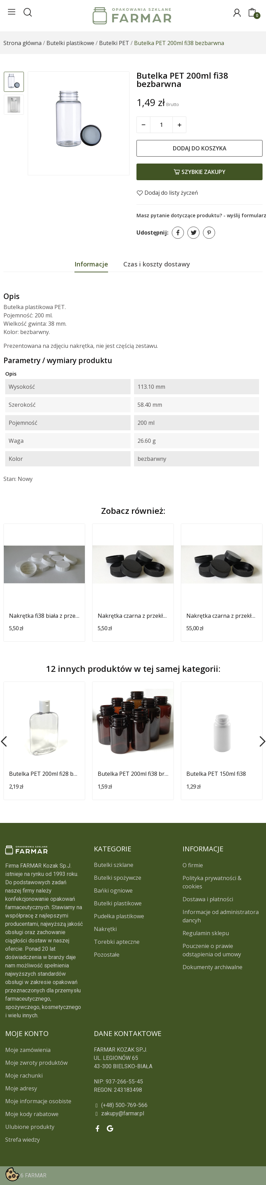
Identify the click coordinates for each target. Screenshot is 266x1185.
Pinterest (209, 233)
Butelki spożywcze (117, 877)
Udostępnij (178, 233)
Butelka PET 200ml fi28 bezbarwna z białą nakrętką (44, 774)
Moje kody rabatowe (32, 1114)
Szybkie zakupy (199, 172)
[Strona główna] (22, 43)
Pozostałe (106, 954)
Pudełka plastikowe (119, 916)
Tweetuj (193, 233)
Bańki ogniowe (113, 890)
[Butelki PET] (114, 43)
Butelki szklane (113, 865)
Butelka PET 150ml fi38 (216, 774)
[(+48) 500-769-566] (155, 1105)
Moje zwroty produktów (36, 1062)
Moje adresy (21, 1088)
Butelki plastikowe (118, 903)
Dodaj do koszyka (200, 148)
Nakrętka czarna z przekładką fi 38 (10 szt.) (133, 616)
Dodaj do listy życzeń (167, 192)
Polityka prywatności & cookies (212, 882)
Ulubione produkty (29, 1127)
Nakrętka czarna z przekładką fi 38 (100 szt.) (221, 616)
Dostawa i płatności (208, 899)
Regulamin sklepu (206, 933)
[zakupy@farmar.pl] (155, 1113)
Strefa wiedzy (22, 1139)
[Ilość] (161, 124)
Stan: (9, 479)
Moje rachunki (24, 1075)
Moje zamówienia (28, 1050)
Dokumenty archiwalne (212, 967)
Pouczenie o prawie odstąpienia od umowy (212, 950)
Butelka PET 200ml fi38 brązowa (133, 774)
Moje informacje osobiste (38, 1101)
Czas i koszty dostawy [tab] (156, 264)
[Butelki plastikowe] (70, 43)
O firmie (193, 865)
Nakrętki (105, 929)
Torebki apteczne (117, 942)
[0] (252, 12)
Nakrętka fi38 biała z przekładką (44, 616)
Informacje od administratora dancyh (221, 916)
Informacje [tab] (91, 264)
